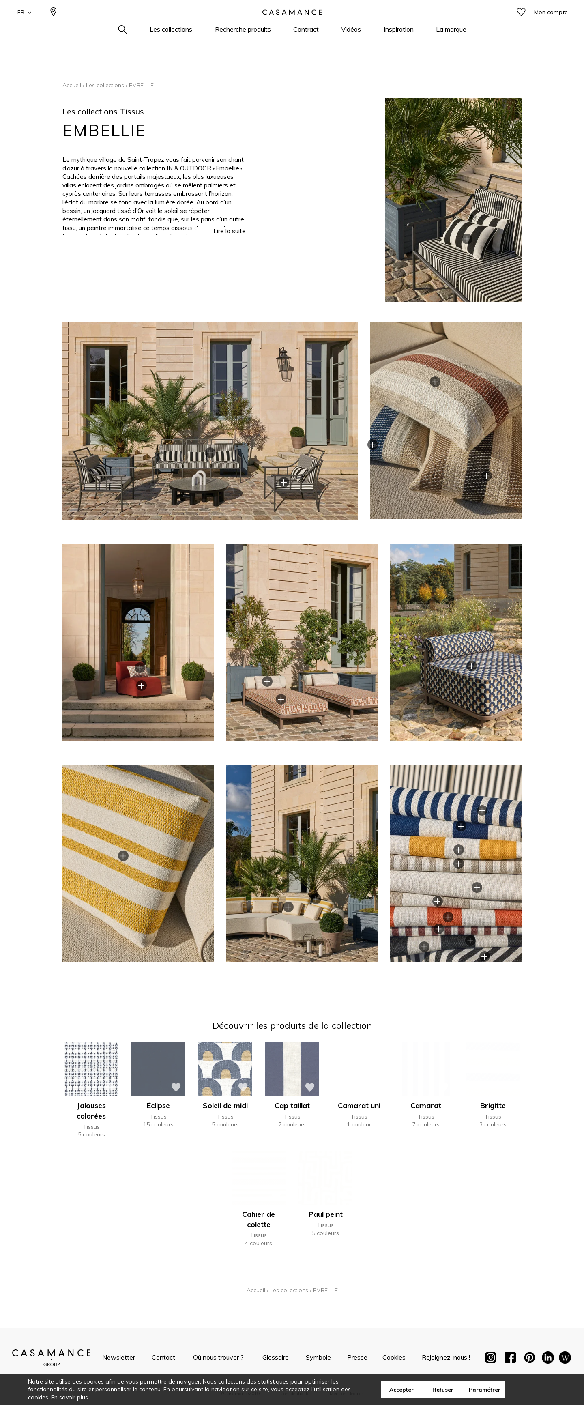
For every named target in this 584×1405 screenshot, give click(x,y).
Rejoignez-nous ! (446, 1357)
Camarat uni (359, 1105)
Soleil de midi (225, 1105)
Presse (357, 1357)
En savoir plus (69, 1397)
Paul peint (326, 1214)
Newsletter (118, 1357)
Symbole (318, 1357)
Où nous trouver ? (218, 1357)
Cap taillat (292, 1105)
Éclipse (158, 1105)
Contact (163, 1357)
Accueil (71, 85)
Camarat (425, 1105)
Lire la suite (229, 237)
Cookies (394, 1357)
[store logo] (292, 25)
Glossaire (275, 1357)
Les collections (105, 85)
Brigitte (493, 1105)
